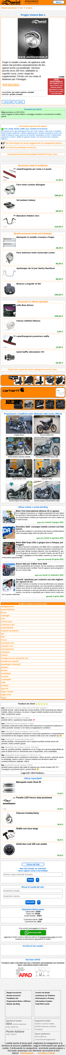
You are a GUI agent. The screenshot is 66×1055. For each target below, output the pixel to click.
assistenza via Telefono (45, 995)
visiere (29, 8)
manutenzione (7, 649)
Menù (58, 2)
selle (3, 682)
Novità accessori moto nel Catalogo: (33, 233)
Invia (30, 879)
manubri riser (7, 646)
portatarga (6, 673)
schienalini (6, 679)
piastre (4, 670)
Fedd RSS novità (42, 1004)
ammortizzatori (8, 609)
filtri (3, 637)
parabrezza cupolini (10, 661)
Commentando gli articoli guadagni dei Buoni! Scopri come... (33, 154)
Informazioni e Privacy (44, 998)
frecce (4, 640)
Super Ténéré (7, 692)
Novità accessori (14, 995)
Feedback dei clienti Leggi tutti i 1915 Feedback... (33, 738)
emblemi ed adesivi (10, 631)
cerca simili (8, 102)
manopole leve (7, 643)
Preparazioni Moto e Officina (19, 1001)
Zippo (3, 698)
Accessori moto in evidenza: (33, 165)
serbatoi (5, 685)
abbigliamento (7, 606)
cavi (3, 619)
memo (20, 102)
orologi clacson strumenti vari (14, 658)
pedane (4, 667)
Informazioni (27, 1053)
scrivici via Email (42, 993)
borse (3, 612)
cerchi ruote (6, 622)
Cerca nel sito (33, 864)
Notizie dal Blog (13, 1004)
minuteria (5, 652)
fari (21, 8)
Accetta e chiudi (46, 1053)
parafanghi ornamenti (11, 664)
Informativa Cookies (43, 1001)
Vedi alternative (11, 85)
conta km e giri (8, 625)
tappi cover (6, 695)
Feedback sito (12, 998)
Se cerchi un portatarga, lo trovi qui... (19, 147)
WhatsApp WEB (33, 933)
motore (4, 655)
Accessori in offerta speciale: (33, 301)
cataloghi (5, 616)
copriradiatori (7, 628)
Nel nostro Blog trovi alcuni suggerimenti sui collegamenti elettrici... (32, 143)
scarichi (4, 676)
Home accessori (9, 8)
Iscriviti (30, 902)
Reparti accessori (14, 993)
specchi (4, 688)
